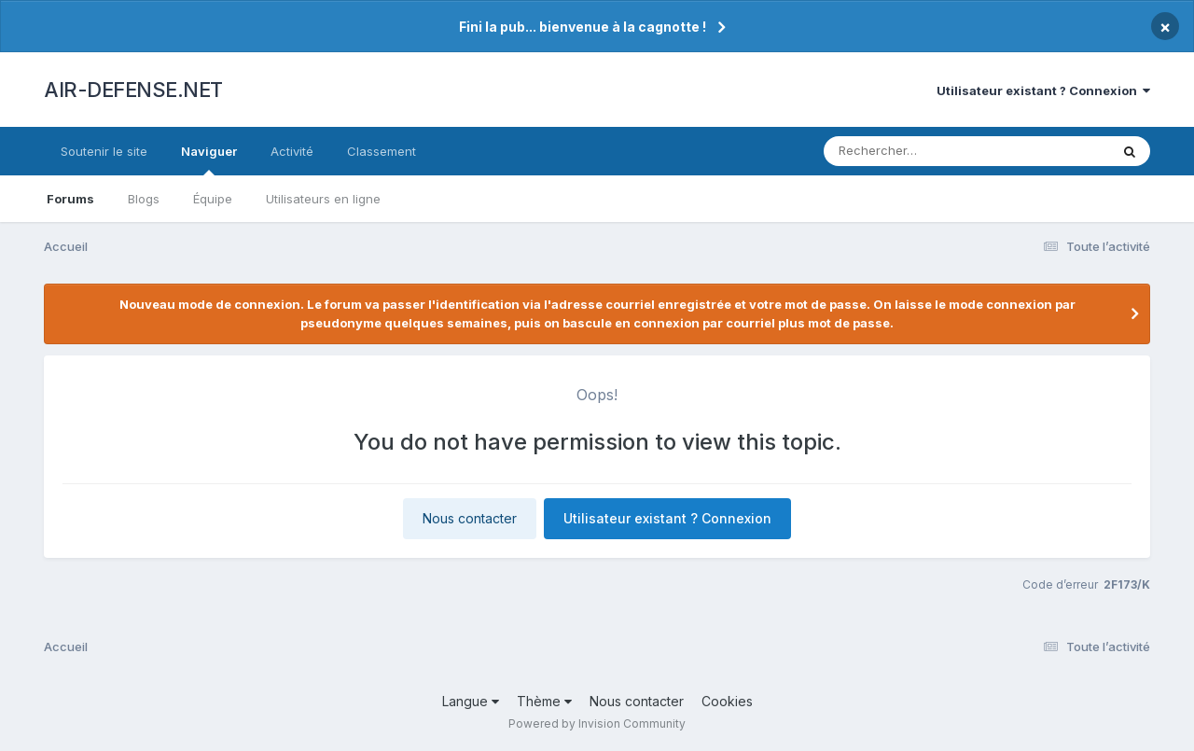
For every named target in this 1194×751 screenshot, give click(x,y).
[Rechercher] (913, 151)
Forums (70, 198)
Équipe (212, 198)
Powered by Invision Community (597, 723)
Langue (470, 701)
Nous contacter (470, 518)
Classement (381, 151)
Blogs (144, 198)
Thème (544, 701)
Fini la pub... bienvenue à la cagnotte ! (582, 27)
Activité (292, 151)
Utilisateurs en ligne (323, 198)
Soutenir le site (104, 151)
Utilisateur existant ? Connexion (1043, 90)
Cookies (727, 701)
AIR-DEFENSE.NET (133, 89)
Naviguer (209, 159)
